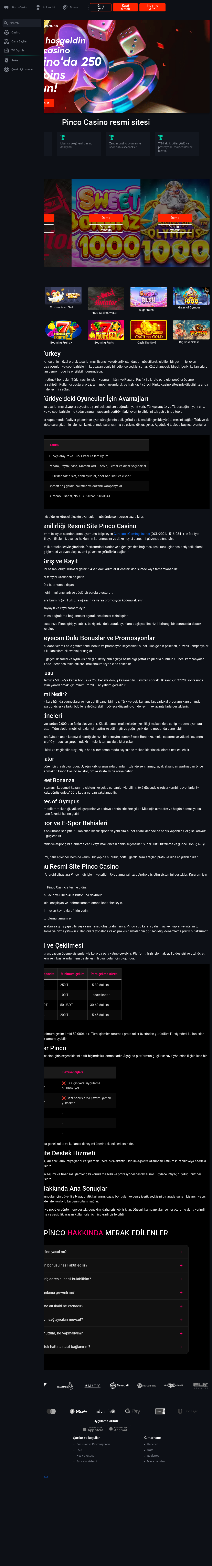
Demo (73, 241)
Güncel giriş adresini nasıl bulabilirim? (128, 1367)
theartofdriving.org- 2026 (80, 1564)
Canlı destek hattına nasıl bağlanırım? (128, 1435)
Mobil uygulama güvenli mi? (128, 1380)
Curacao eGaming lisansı (176, 558)
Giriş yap (144, 7)
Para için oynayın (73, 251)
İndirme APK (196, 7)
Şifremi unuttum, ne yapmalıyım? (128, 1421)
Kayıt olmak (169, 7)
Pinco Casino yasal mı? (128, 1340)
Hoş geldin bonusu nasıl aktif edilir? (128, 1353)
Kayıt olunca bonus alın (76, 126)
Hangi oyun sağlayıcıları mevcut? (128, 1407)
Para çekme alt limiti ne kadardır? (128, 1394)
